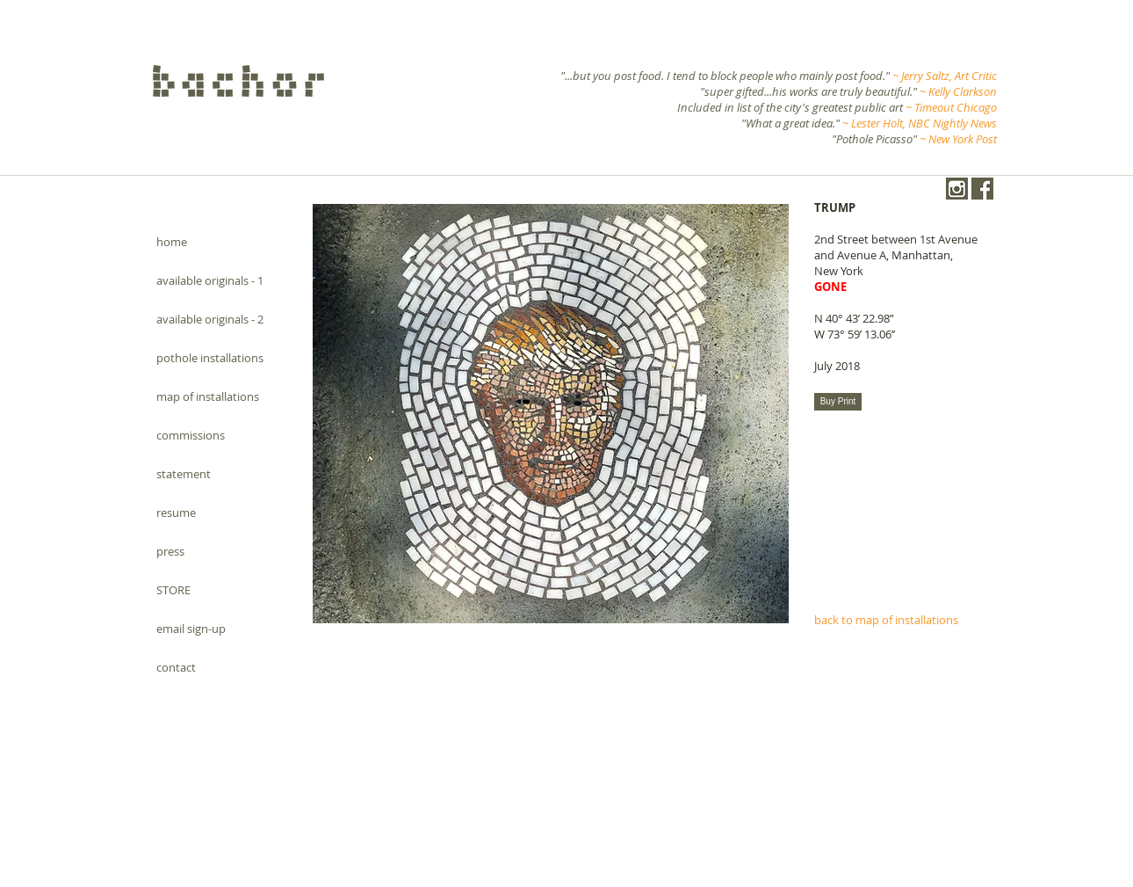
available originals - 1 (209, 280)
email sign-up (191, 628)
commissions (190, 435)
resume (176, 512)
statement (183, 474)
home (171, 242)
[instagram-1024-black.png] (957, 189)
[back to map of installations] (903, 620)
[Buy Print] (838, 402)
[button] (551, 413)
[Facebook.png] (982, 189)
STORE (173, 590)
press (170, 551)
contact (176, 667)
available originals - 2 (209, 319)
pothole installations (209, 358)
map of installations (207, 396)
